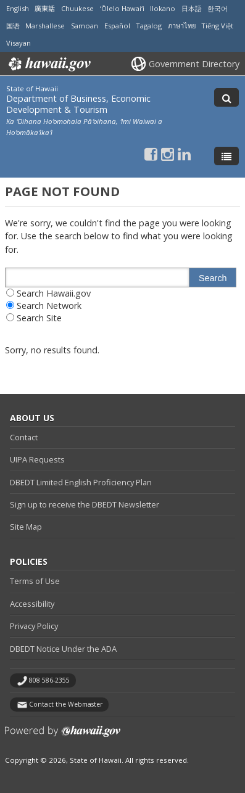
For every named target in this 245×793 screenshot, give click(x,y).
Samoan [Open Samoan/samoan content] (84, 25)
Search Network (49, 305)
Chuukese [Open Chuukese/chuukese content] (77, 8)
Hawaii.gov (48, 64)
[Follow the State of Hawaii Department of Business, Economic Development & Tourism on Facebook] (150, 154)
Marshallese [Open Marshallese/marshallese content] (45, 25)
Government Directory (194, 64)
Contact (24, 437)
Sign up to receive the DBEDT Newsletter (84, 504)
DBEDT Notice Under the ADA (63, 648)
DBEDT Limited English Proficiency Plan (81, 482)
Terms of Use (35, 580)
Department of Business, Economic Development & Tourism (78, 103)
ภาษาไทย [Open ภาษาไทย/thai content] (182, 25)
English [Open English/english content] (17, 8)
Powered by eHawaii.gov (62, 736)
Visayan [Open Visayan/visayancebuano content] (18, 42)
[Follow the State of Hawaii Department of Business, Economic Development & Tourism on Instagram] (167, 154)
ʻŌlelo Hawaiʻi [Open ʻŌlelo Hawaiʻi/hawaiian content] (122, 8)
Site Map (26, 526)
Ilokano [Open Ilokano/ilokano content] (162, 8)
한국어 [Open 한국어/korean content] (217, 8)
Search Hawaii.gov (54, 293)
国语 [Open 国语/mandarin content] (13, 25)
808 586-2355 (49, 680)
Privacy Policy (34, 625)
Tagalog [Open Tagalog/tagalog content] (149, 25)
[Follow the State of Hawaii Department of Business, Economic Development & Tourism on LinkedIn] (184, 154)
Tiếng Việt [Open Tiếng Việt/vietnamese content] (217, 25)
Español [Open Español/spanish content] (117, 25)
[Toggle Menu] (226, 156)
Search (213, 278)
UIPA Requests (37, 459)
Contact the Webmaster (65, 704)
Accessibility (32, 603)
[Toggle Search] (226, 97)
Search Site (39, 318)
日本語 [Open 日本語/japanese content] (191, 8)
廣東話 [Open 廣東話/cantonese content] (45, 8)
